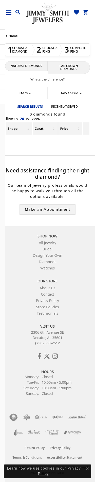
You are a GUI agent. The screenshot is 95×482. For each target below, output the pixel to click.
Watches (47, 268)
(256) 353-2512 (47, 343)
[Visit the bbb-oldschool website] (26, 417)
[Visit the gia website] (41, 417)
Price (64, 128)
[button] (18, 12)
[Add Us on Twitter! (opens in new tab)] (47, 356)
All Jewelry (47, 242)
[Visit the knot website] (34, 432)
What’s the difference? (47, 79)
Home (13, 36)
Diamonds (47, 261)
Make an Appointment (47, 209)
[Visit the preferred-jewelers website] (52, 432)
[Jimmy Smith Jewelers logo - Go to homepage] (47, 13)
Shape (12, 128)
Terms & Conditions (27, 457)
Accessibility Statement (64, 457)
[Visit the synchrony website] (72, 432)
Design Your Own (47, 255)
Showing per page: (23, 119)
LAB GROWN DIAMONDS (69, 67)
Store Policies (47, 306)
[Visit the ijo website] (58, 417)
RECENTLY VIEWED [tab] (64, 106)
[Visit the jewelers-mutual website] (77, 417)
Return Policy (35, 448)
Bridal (48, 249)
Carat (39, 128)
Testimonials (47, 313)
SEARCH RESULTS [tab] (30, 106)
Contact (47, 294)
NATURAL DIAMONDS (26, 66)
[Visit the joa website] (18, 432)
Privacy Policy (47, 300)
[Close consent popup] (87, 468)
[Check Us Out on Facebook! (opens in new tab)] (39, 356)
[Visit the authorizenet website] (13, 417)
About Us (47, 287)
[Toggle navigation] (10, 12)
